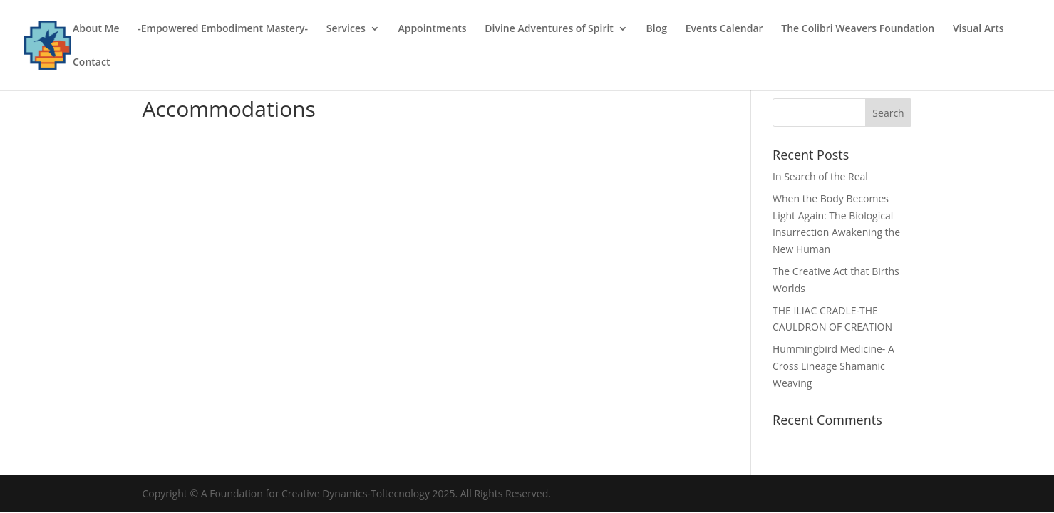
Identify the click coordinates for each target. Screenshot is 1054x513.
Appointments (432, 29)
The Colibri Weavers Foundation (857, 29)
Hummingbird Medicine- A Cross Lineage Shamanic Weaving (833, 366)
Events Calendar (724, 29)
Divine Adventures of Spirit (549, 29)
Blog (656, 29)
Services (346, 29)
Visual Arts (978, 29)
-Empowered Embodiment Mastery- (223, 29)
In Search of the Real (820, 176)
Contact (91, 62)
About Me (96, 29)
